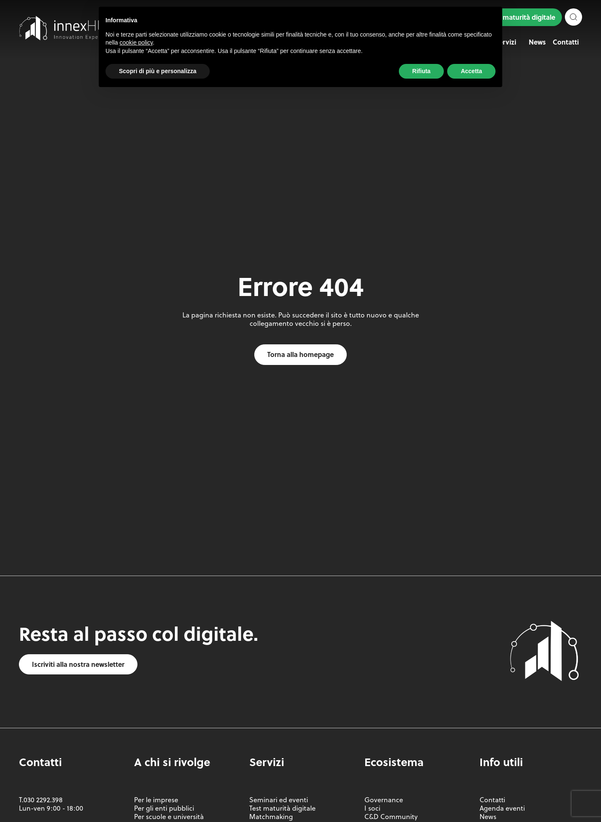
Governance (383, 799)
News (537, 42)
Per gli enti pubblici (164, 808)
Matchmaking (271, 816)
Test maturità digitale (521, 17)
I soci (372, 808)
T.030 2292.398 (41, 799)
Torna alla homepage (300, 354)
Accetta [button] (471, 71)
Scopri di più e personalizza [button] (157, 71)
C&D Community (391, 816)
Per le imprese (156, 799)
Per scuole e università (169, 816)
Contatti (566, 42)
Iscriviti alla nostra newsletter (78, 664)
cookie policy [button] (136, 42)
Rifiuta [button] (421, 71)
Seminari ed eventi (278, 799)
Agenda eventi (502, 808)
